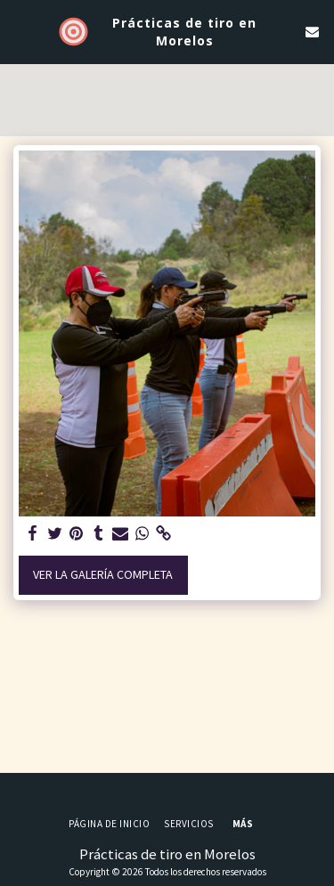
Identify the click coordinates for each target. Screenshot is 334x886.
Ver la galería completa (103, 574)
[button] (19, 30)
